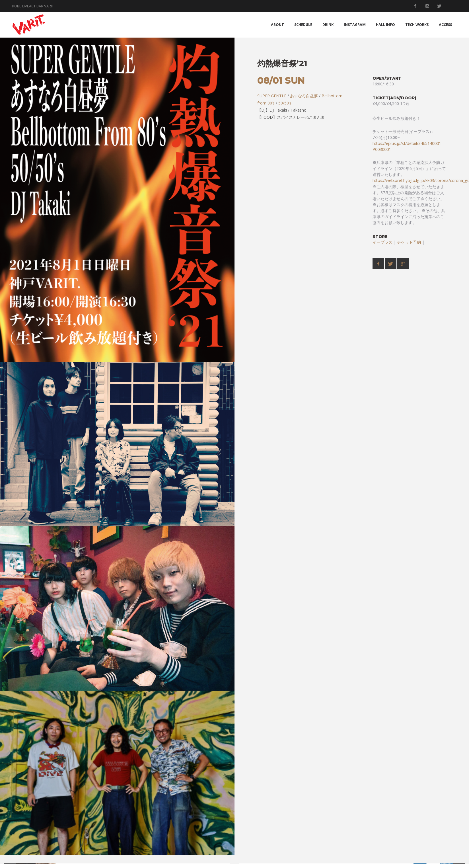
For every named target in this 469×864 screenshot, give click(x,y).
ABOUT (277, 24)
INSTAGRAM (355, 24)
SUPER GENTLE (271, 95)
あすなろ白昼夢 (304, 95)
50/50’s (284, 103)
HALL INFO (385, 24)
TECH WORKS (417, 24)
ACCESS (445, 24)
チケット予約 (409, 242)
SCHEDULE (303, 24)
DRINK (328, 24)
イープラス (382, 242)
